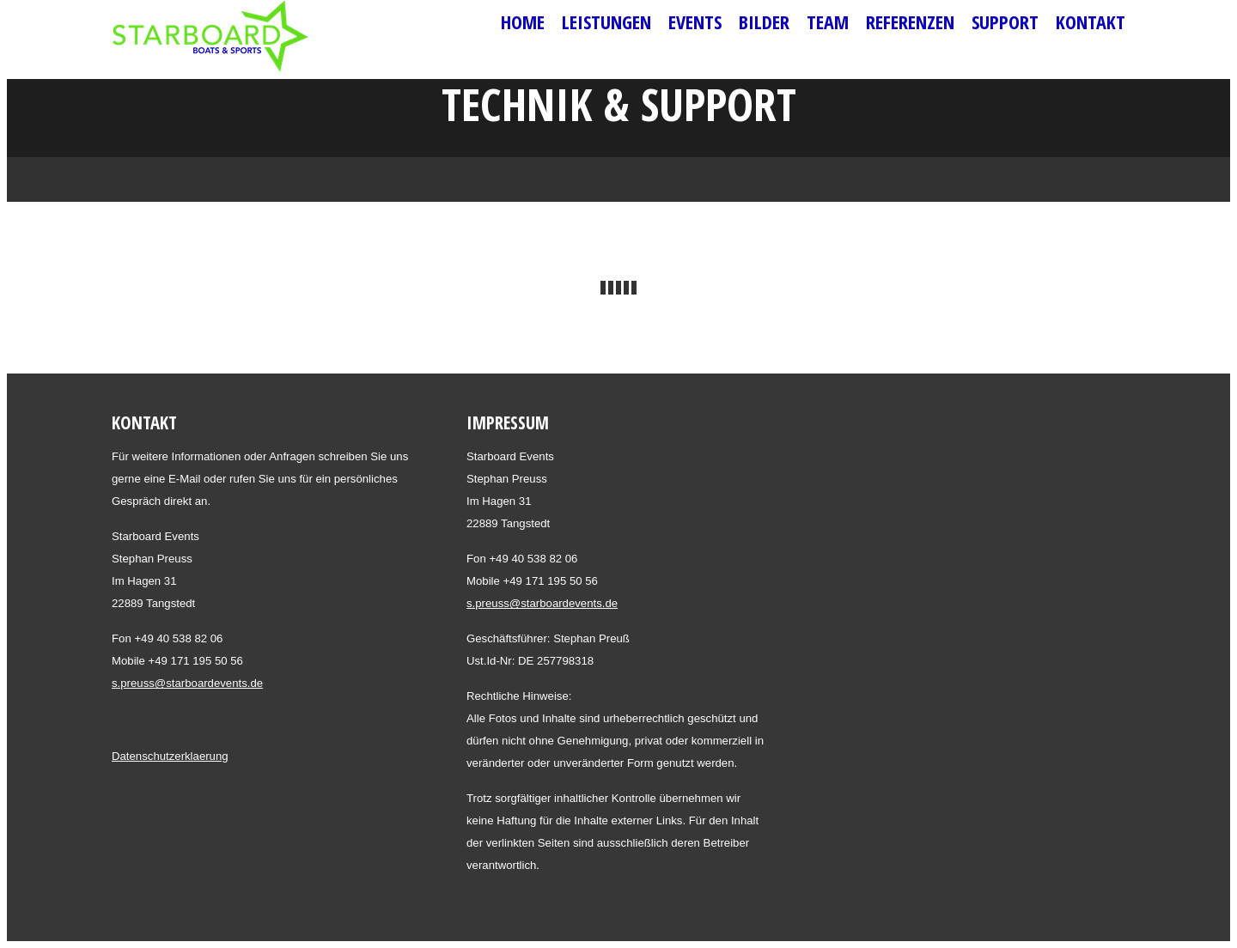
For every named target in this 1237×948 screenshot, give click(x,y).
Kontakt (1090, 21)
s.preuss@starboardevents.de (187, 683)
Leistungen (606, 21)
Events (695, 21)
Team (828, 21)
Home (523, 21)
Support (1005, 21)
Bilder (764, 21)
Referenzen (910, 21)
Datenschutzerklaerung (170, 756)
